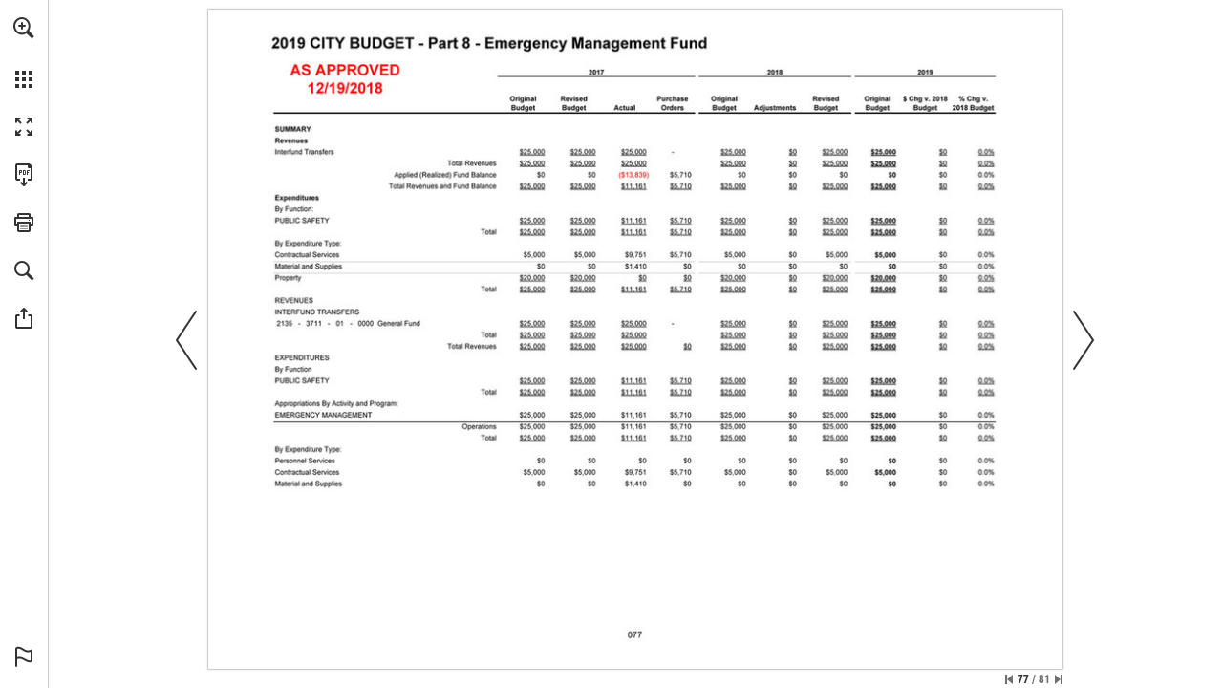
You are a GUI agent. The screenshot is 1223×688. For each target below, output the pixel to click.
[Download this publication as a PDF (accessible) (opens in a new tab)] (24, 175)
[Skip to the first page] (1009, 679)
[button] (24, 28)
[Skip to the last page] (1058, 679)
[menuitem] (24, 53)
